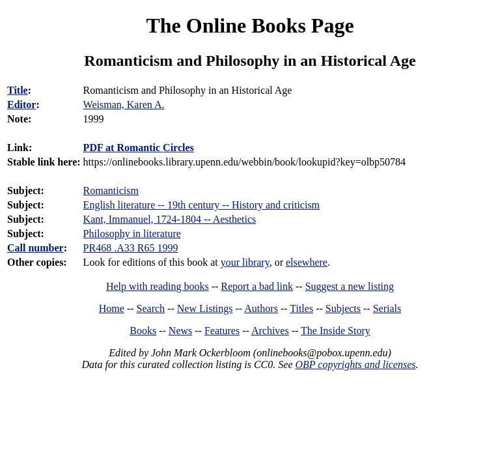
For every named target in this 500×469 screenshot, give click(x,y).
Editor (21, 104)
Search (151, 308)
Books (143, 330)
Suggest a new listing (349, 286)
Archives (270, 330)
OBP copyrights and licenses (355, 364)
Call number (35, 247)
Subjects (343, 308)
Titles (301, 308)
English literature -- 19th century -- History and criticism (201, 204)
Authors (261, 308)
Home (111, 308)
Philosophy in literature (132, 233)
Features (222, 330)
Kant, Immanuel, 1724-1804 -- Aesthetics (170, 219)
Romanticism (111, 190)
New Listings (205, 308)
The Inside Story (335, 330)
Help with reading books (157, 286)
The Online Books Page (250, 25)
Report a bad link (257, 286)
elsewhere (306, 262)
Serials (387, 308)
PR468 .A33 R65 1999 (130, 247)
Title (17, 90)
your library (245, 262)
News (180, 330)
